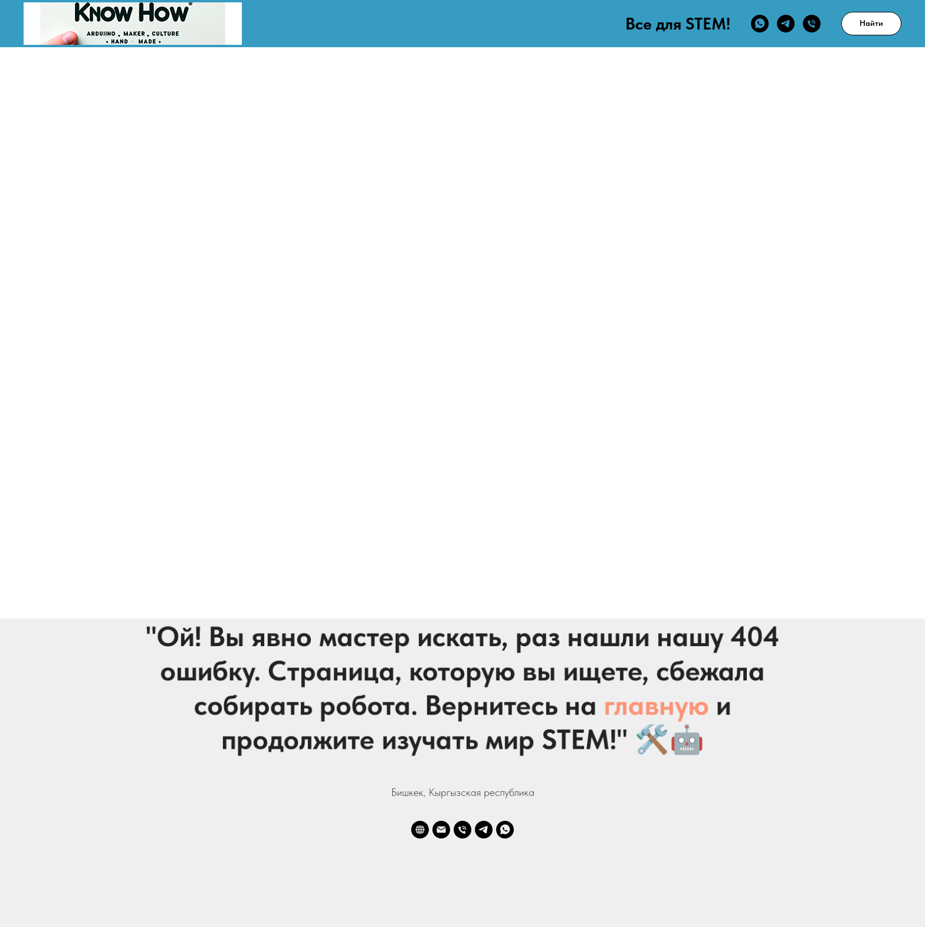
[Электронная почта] (441, 829)
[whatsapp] (760, 23)
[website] (420, 829)
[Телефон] (812, 23)
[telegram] (786, 23)
